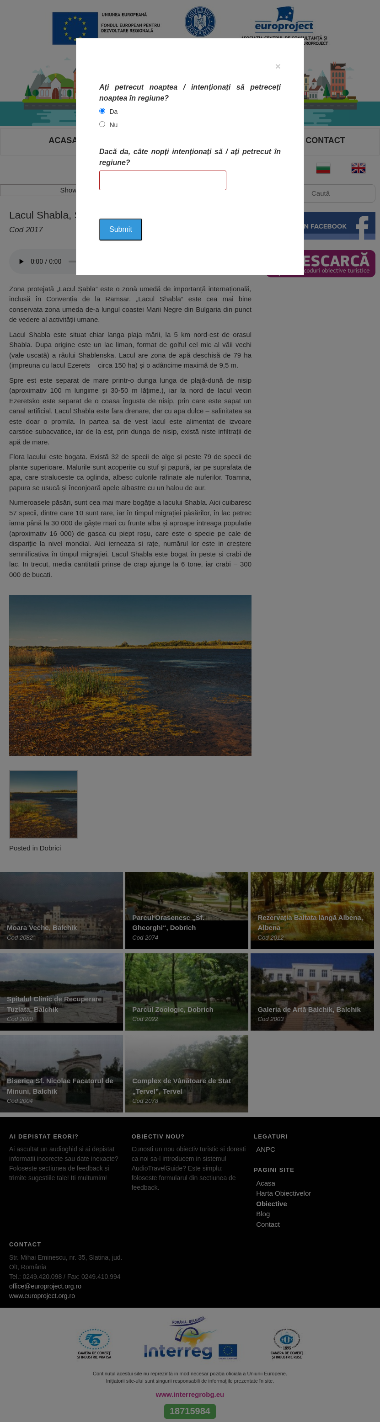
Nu (114, 124)
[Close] (278, 66)
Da (114, 111)
